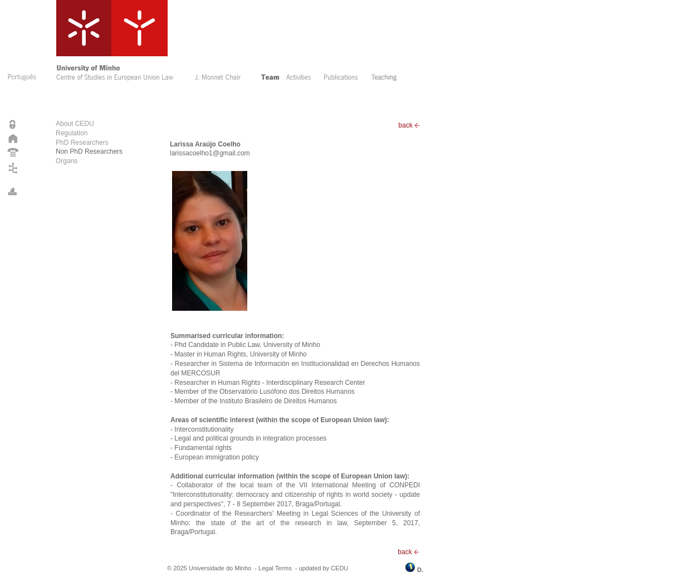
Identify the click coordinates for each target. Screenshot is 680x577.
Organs (66, 161)
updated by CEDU (324, 568)
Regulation (71, 133)
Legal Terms (275, 568)
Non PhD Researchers (89, 151)
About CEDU (75, 124)
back (409, 125)
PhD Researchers (82, 142)
